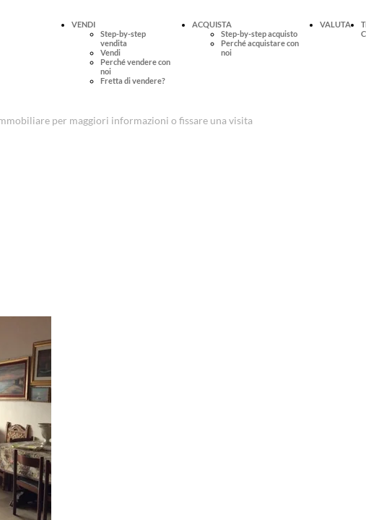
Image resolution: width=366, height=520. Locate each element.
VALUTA (335, 24)
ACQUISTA (212, 24)
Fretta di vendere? (132, 80)
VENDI (83, 24)
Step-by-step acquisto (259, 33)
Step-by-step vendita (123, 38)
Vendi (110, 52)
